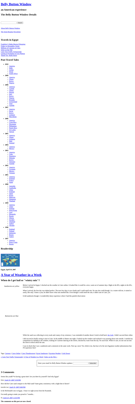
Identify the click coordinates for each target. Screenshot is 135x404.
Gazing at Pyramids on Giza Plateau (13, 53)
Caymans (12, 169)
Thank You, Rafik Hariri (9, 55)
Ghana (11, 79)
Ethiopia (12, 158)
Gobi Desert (66, 353)
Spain (11, 182)
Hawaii (11, 92)
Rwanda (12, 100)
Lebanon (12, 115)
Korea (11, 195)
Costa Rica (12, 122)
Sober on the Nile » (50, 357)
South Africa (13, 73)
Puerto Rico (13, 128)
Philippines (13, 126)
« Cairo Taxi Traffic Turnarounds (12, 357)
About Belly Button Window (10, 28)
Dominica (12, 156)
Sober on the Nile (6, 50)
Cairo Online (16, 353)
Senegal (11, 143)
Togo (11, 103)
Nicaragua (12, 124)
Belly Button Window (16, 4)
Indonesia (12, 233)
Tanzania (12, 162)
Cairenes (8, 353)
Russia (11, 216)
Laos (10, 212)
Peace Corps (13, 242)
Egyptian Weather (55, 353)
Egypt (11, 111)
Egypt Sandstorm (42, 353)
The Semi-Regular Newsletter (11, 32)
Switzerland (13, 102)
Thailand (12, 201)
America (12, 66)
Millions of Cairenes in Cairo (10, 48)
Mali (10, 141)
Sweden (11, 220)
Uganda (11, 105)
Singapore (12, 199)
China (11, 190)
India (11, 68)
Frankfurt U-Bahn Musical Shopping (13, 44)
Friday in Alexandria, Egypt (10, 46)
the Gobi (110, 335)
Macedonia (13, 117)
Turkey (11, 223)
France (11, 180)
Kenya (11, 81)
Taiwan (11, 132)
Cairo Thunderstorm (28, 353)
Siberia (11, 218)
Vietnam (12, 173)
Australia (12, 186)
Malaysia (12, 197)
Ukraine (12, 225)
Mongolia (12, 214)
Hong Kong (13, 210)
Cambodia (12, 188)
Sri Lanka (12, 130)
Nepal (11, 72)
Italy (10, 94)
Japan (11, 193)
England (12, 178)
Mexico (11, 148)
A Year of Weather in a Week (21, 275)
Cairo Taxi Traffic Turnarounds (11, 52)
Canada (11, 88)
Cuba (11, 154)
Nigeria (11, 83)
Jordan (11, 70)
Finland (11, 208)
